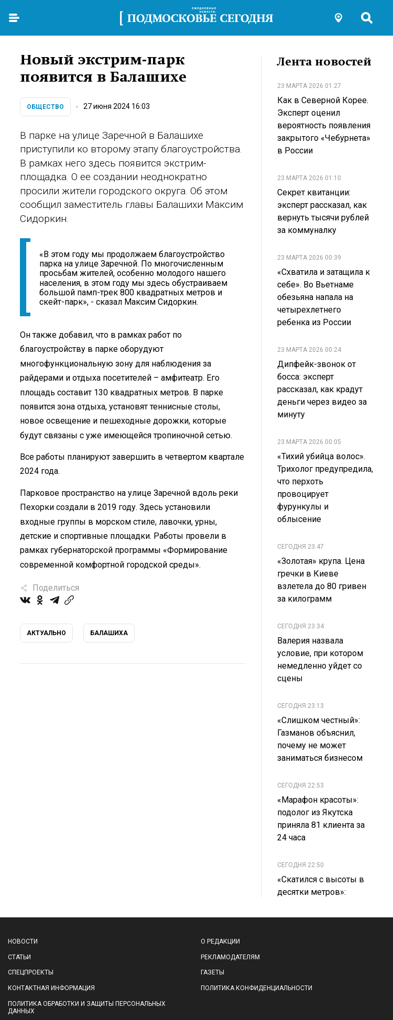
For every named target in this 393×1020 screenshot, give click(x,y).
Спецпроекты (30, 972)
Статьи (19, 957)
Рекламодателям (230, 957)
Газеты (212, 972)
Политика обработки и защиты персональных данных (87, 1007)
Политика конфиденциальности (256, 988)
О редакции (220, 941)
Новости (23, 941)
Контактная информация (51, 988)
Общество (45, 106)
